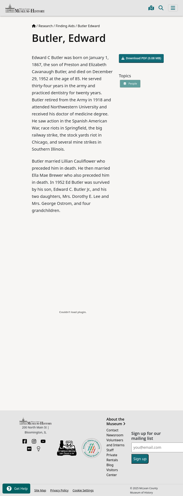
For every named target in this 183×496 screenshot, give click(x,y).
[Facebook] (24, 440)
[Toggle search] (161, 8)
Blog (110, 465)
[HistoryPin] (38, 447)
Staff (110, 450)
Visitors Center (112, 472)
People (129, 83)
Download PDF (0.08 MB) (141, 58)
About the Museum (116, 421)
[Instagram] (34, 440)
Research (46, 26)
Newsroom (115, 435)
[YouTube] (43, 440)
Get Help (16, 488)
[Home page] (34, 26)
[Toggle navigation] (173, 7)
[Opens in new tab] (67, 447)
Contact (113, 430)
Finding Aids (65, 26)
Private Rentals (112, 457)
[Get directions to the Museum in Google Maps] (151, 8)
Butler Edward (89, 26)
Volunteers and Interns (116, 442)
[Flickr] (29, 447)
